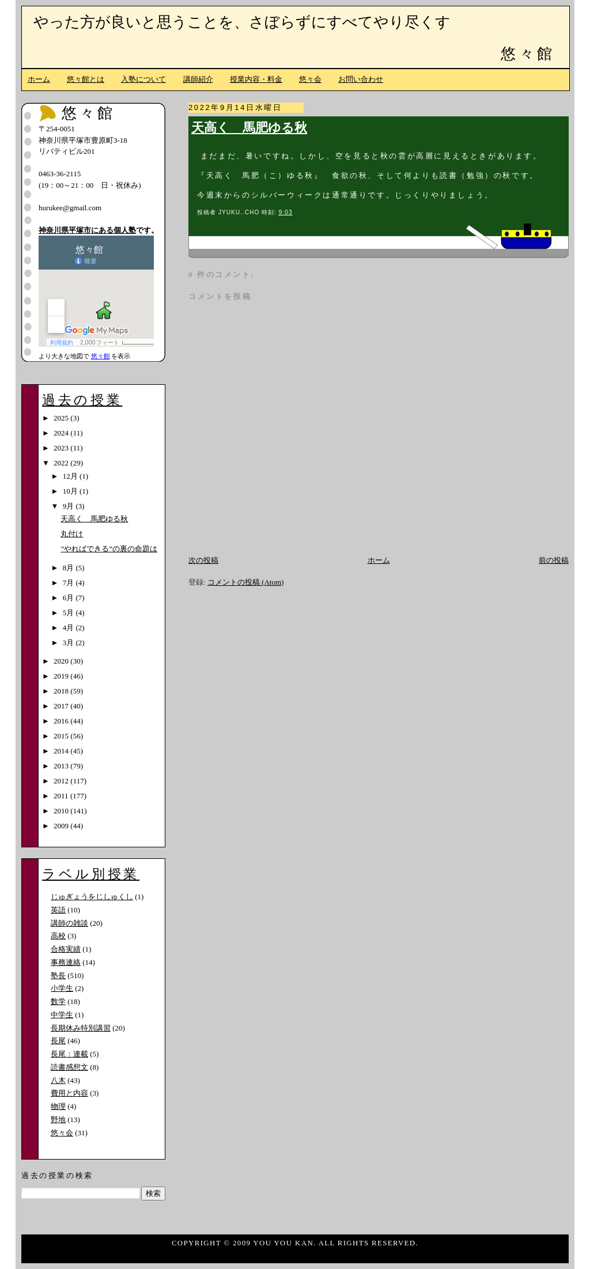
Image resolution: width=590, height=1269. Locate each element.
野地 (58, 1119)
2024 (62, 433)
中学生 (62, 1014)
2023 (62, 448)
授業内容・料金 (256, 79)
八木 (58, 1080)
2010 (62, 810)
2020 (62, 661)
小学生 (62, 988)
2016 (62, 721)
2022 (62, 463)
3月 (69, 642)
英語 (58, 910)
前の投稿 (554, 560)
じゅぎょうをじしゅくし (92, 896)
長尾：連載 (69, 1054)
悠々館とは (85, 79)
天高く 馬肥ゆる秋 (249, 128)
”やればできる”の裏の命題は (108, 548)
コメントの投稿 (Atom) (245, 582)
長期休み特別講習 (81, 1028)
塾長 (58, 975)
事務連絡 (66, 962)
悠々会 (310, 79)
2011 (62, 795)
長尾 (58, 1040)
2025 (62, 418)
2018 (62, 691)
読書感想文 (69, 1067)
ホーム (39, 79)
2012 (62, 780)
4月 (69, 627)
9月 (69, 506)
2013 (62, 766)
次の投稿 (203, 560)
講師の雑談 (69, 923)
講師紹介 (198, 79)
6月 (69, 597)
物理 (58, 1106)
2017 (62, 706)
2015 (62, 736)
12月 (71, 476)
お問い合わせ (360, 79)
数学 (58, 1001)
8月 (69, 567)
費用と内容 (69, 1093)
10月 (71, 491)
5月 (69, 612)
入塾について (143, 79)
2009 (62, 825)
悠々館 (528, 54)
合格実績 (66, 949)
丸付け (71, 533)
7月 (69, 582)
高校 (58, 935)
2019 (62, 676)
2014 (62, 751)
